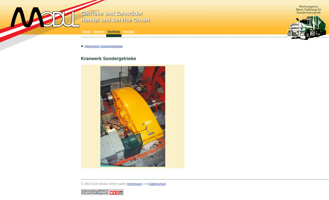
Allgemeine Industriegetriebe (104, 46)
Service (99, 31)
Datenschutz (157, 184)
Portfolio (114, 31)
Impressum (134, 184)
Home (87, 31)
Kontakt (128, 31)
